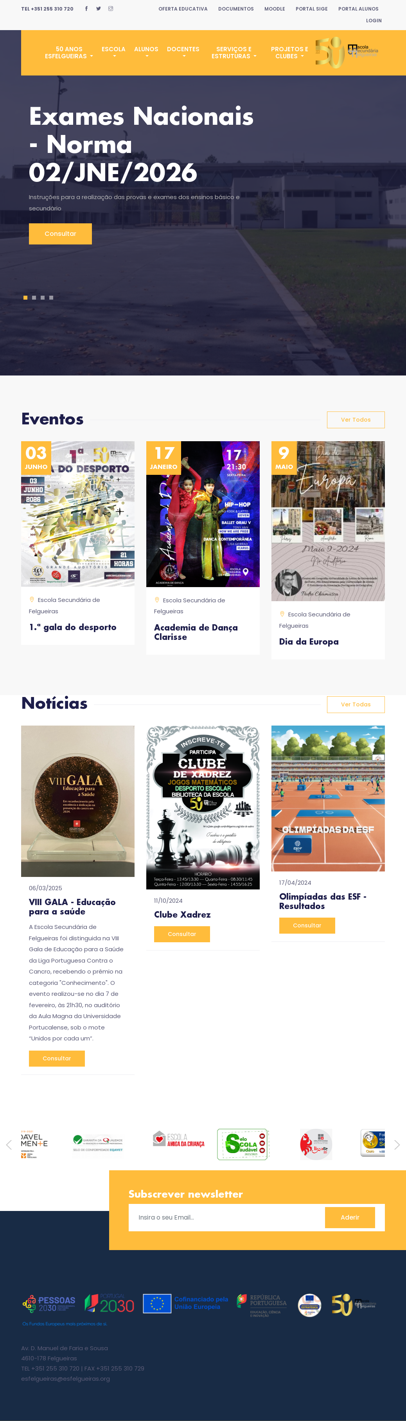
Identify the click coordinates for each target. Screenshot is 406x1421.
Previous (11, 1145)
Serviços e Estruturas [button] (232, 52)
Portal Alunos (358, 8)
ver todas (356, 704)
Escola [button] (114, 49)
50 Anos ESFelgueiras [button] (66, 52)
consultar (57, 1058)
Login (374, 20)
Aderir (350, 1217)
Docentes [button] (183, 49)
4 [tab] (51, 298)
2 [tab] (34, 298)
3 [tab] (43, 298)
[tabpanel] (203, 174)
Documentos (236, 8)
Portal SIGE (312, 8)
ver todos (356, 420)
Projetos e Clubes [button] (289, 52)
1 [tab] (26, 298)
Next (394, 1145)
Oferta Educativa (183, 8)
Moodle (274, 8)
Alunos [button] (146, 49)
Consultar (60, 233)
